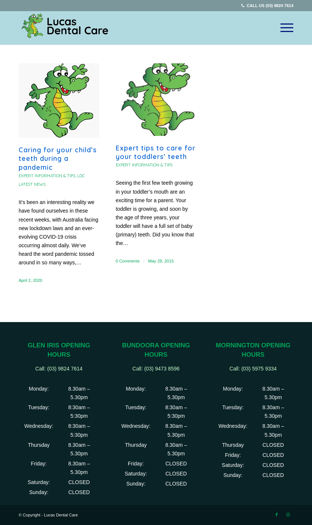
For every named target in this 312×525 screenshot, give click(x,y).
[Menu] (283, 28)
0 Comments (128, 261)
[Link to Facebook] (276, 514)
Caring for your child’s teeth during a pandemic (58, 159)
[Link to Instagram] (287, 514)
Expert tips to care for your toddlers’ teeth (155, 152)
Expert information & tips (47, 175)
